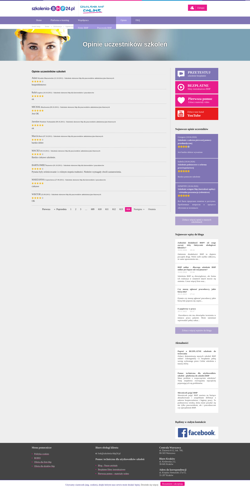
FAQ (138, 20)
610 (100, 209)
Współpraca (83, 20)
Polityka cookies (41, 454)
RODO (37, 458)
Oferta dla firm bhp (42, 462)
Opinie (124, 20)
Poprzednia (61, 209)
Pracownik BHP (104, 28)
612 (114, 209)
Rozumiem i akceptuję (172, 484)
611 (106, 209)
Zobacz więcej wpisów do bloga (196, 330)
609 (92, 209)
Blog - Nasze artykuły (108, 465)
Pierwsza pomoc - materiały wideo (113, 473)
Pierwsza (46, 209)
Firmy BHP (83, 28)
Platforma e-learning (60, 20)
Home (39, 20)
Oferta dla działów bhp (44, 466)
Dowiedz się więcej (149, 485)
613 (121, 209)
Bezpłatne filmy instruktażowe (111, 469)
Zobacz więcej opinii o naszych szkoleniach (196, 220)
